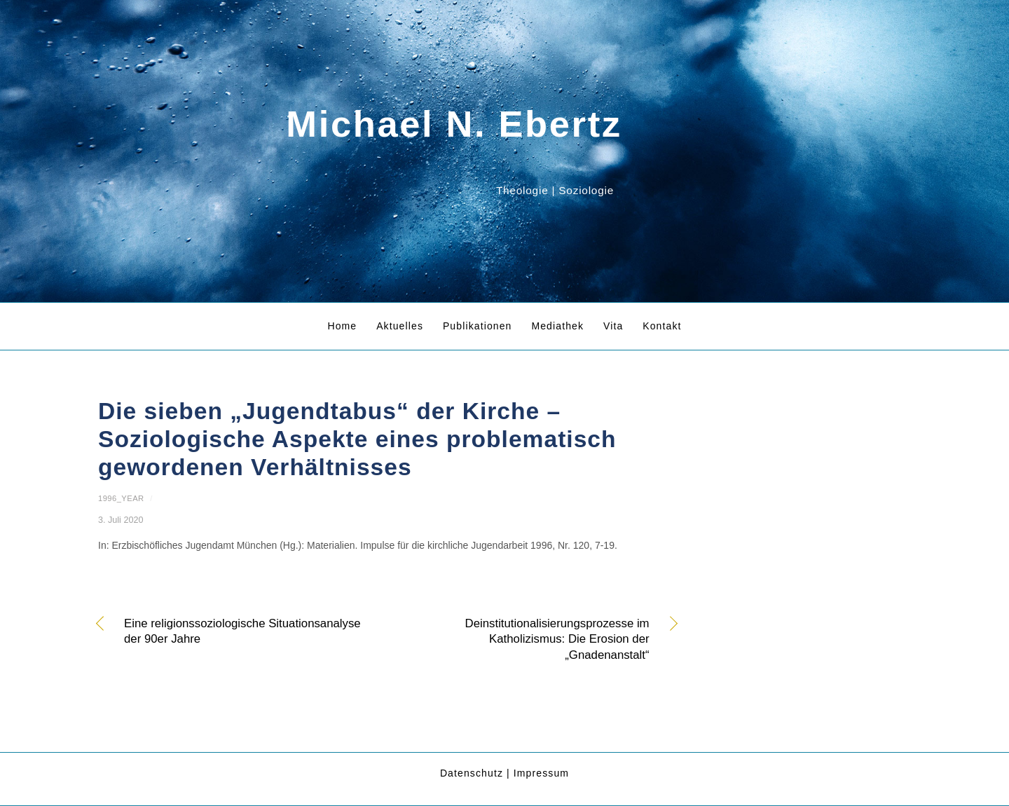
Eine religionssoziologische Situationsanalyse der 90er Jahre (242, 631)
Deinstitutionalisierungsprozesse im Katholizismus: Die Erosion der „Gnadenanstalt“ (527, 639)
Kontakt (662, 326)
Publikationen (477, 326)
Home (342, 326)
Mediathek (557, 326)
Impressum (541, 773)
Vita (613, 326)
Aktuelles (399, 326)
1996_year (121, 498)
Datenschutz (471, 773)
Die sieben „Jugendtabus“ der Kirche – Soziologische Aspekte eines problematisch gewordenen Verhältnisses (357, 439)
